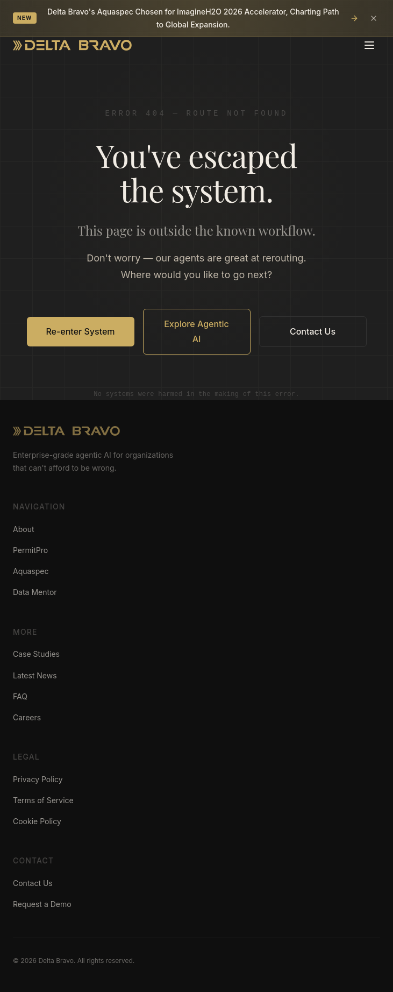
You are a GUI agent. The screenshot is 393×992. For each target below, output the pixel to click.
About (23, 529)
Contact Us (312, 331)
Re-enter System (80, 331)
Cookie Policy (37, 821)
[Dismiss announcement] (373, 18)
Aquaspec (31, 571)
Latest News (35, 675)
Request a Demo (42, 904)
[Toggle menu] (369, 45)
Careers (27, 717)
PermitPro (30, 550)
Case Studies (36, 653)
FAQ (20, 696)
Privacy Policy (38, 779)
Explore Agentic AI (196, 331)
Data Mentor (35, 592)
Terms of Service (43, 800)
